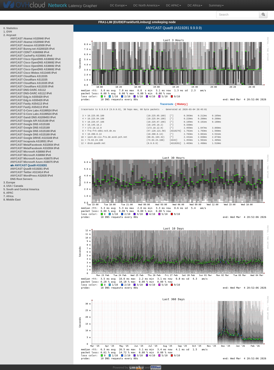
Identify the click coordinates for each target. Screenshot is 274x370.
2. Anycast (9, 35)
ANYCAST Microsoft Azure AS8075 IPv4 (34, 158)
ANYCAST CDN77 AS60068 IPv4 (29, 52)
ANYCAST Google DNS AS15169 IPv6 (33, 131)
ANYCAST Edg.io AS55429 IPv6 (29, 100)
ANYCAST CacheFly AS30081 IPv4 (31, 55)
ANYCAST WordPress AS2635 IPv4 (31, 175)
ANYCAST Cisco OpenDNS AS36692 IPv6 (35, 65)
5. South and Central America (21, 189)
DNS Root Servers (21, 179)
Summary (216, 5)
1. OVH (7, 31)
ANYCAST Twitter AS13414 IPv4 (29, 172)
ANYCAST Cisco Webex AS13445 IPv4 (33, 72)
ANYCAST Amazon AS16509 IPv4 (30, 45)
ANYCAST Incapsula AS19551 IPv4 (31, 141)
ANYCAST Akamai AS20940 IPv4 (30, 38)
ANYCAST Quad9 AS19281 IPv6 (29, 168)
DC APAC (173, 5)
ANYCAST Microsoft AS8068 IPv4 (30, 151)
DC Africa (195, 5)
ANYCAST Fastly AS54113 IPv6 (29, 107)
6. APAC (8, 192)
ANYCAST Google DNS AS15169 (30, 124)
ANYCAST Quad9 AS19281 (31, 165)
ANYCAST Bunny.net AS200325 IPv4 (32, 48)
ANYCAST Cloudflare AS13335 (29, 76)
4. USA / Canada (13, 185)
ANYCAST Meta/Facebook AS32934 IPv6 (34, 148)
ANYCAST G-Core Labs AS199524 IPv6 (34, 113)
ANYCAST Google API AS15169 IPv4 (32, 120)
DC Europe (118, 5)
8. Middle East (12, 199)
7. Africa (8, 196)
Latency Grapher (72, 5)
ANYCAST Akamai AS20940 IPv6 (30, 41)
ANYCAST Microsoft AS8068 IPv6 (30, 155)
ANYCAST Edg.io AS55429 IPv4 (29, 96)
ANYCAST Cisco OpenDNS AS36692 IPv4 (35, 59)
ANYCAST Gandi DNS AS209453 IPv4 (33, 117)
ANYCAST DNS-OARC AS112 (28, 89)
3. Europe (9, 182)
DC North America (146, 5)
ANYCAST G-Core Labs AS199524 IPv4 (34, 110)
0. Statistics (10, 28)
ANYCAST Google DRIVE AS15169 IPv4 (34, 137)
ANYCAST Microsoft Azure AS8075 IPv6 (34, 161)
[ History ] (182, 104)
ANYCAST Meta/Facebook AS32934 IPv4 (34, 144)
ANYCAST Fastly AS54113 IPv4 (29, 103)
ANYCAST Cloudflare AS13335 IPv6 (32, 83)
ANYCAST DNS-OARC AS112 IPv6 (31, 93)
